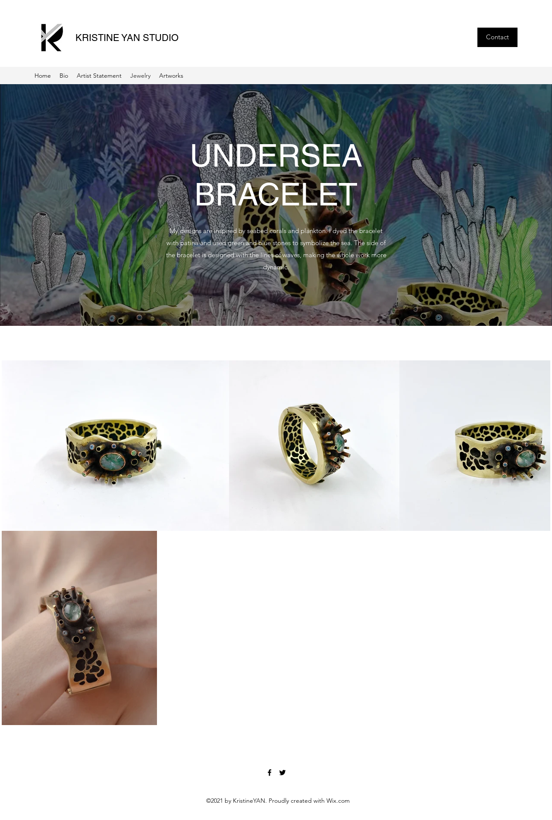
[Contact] (497, 37)
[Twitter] (282, 772)
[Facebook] (269, 772)
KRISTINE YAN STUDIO (127, 37)
